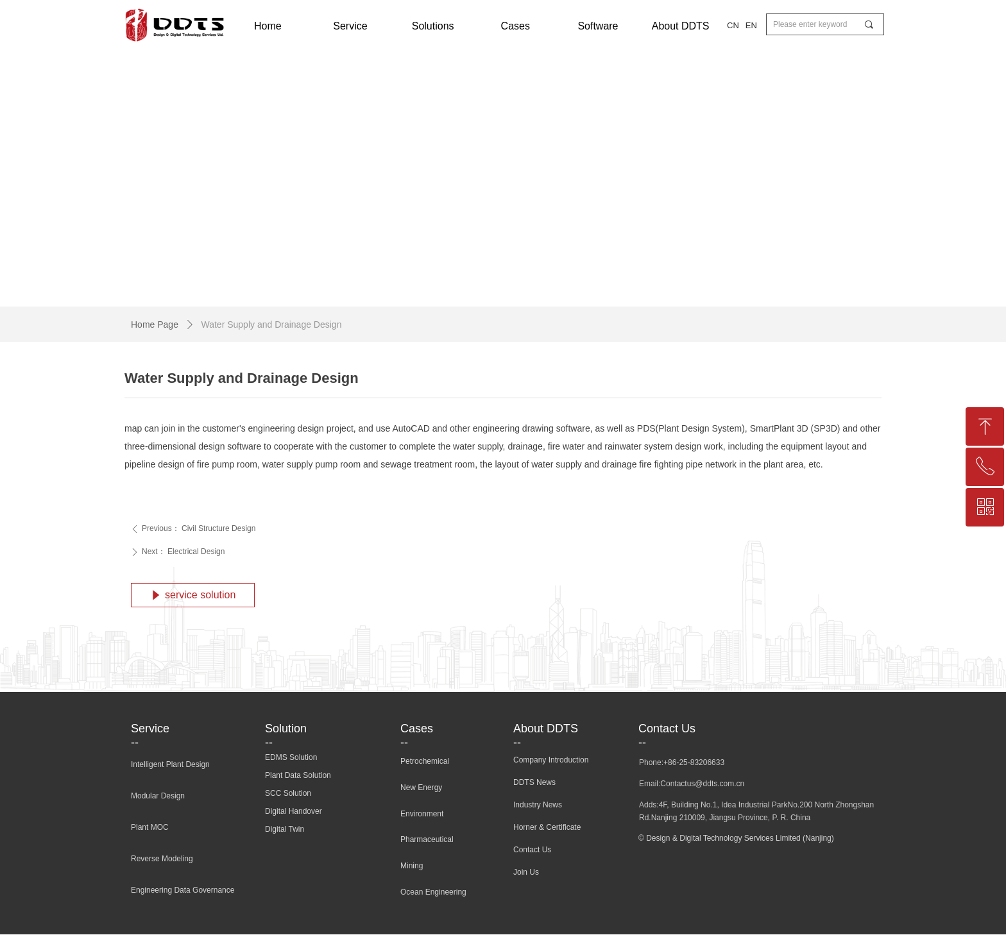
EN (751, 25)
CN (733, 25)
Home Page (154, 324)
